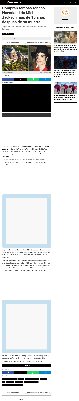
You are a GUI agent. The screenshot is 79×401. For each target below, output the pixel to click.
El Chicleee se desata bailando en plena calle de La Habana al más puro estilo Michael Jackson (65, 97)
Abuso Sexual (43, 379)
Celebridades (21, 379)
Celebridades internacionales (32, 379)
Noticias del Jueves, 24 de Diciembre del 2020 (12, 385)
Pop (3, 382)
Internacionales (10, 382)
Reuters (18, 34)
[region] (26, 131)
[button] (8, 79)
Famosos (14, 379)
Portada (21, 399)
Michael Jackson (6, 379)
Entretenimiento (8, 34)
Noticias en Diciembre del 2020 (31, 382)
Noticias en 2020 (18, 382)
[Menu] (3, 2)
